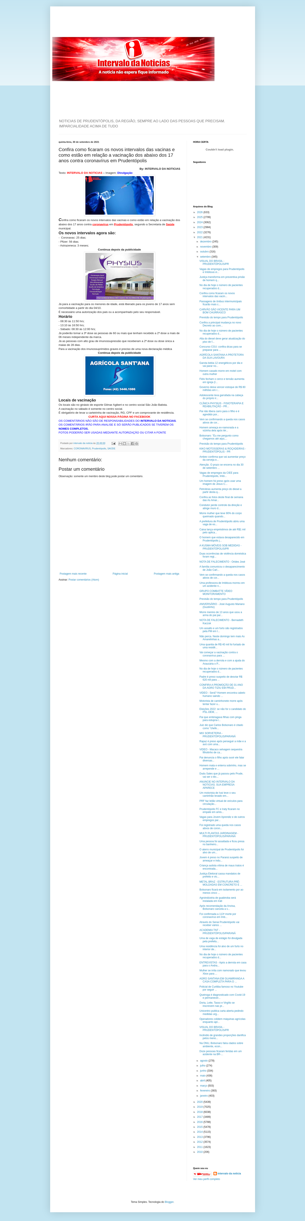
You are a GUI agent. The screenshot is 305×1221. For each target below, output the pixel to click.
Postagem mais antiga (166, 573)
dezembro (206, 241)
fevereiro (205, 1090)
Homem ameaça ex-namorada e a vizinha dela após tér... (218, 429)
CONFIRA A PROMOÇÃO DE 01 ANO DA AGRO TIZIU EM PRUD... (221, 686)
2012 (200, 1141)
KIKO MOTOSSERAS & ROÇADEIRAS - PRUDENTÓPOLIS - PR (222, 450)
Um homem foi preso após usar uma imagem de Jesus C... (220, 482)
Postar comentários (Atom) (84, 579)
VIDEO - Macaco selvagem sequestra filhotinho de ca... (220, 751)
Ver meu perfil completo (206, 1179)
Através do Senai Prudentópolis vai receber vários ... (219, 924)
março (204, 1085)
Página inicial (120, 573)
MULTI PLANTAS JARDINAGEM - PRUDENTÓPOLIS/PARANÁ (218, 835)
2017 (200, 1116)
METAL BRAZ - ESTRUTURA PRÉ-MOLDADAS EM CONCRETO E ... (220, 883)
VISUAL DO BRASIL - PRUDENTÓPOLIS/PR (214, 262)
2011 (200, 1147)
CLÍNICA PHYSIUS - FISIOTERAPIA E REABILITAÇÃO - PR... (221, 405)
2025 (200, 217)
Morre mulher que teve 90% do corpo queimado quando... (220, 515)
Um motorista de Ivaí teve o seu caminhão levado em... (217, 794)
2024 (200, 222)
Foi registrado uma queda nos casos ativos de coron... (220, 827)
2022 (200, 232)
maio (203, 1075)
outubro (204, 251)
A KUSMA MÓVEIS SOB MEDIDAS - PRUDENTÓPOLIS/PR (220, 547)
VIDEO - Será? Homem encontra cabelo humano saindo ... (222, 694)
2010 (200, 1151)
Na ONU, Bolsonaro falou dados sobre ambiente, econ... (221, 1045)
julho (203, 1065)
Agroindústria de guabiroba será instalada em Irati (217, 899)
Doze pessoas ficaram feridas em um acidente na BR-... (220, 1053)
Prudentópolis (99, 448)
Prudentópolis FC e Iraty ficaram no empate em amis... (219, 811)
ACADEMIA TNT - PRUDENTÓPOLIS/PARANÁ (217, 932)
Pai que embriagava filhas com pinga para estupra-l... (220, 719)
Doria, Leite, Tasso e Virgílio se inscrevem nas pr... (217, 1004)
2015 (200, 1126)
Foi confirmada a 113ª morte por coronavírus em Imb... (217, 916)
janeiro (204, 1095)
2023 (200, 227)
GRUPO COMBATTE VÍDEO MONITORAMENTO (215, 593)
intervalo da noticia (83, 443)
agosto (204, 1060)
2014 (200, 1131)
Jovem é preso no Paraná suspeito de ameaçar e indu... (220, 859)
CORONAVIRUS (82, 448)
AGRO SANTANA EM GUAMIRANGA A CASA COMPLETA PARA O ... (221, 980)
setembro (205, 256)
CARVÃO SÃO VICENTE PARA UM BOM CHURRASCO (219, 311)
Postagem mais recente (73, 573)
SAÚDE (111, 448)
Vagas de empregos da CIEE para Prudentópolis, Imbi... (218, 474)
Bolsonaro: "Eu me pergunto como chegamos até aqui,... (218, 437)
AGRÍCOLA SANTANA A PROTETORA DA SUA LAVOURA (221, 356)
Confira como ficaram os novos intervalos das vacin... (217, 295)
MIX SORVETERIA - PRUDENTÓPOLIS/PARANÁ (217, 735)
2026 (200, 212)
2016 (200, 1122)
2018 (200, 1111)
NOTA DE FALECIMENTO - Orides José (222, 561)
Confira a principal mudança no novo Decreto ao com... (220, 324)
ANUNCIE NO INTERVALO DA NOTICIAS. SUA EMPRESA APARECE (217, 784)
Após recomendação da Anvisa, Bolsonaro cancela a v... (217, 907)
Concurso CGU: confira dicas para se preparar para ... (220, 348)
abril (203, 1080)
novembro (206, 246)
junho (203, 1070)
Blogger (169, 1201)
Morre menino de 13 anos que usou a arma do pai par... (220, 614)
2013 (200, 1136)
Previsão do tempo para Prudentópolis (221, 317)
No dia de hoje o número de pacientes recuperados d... (221, 287)
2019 (200, 1106)
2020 (200, 1101)
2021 (200, 237)
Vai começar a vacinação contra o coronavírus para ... (218, 654)
